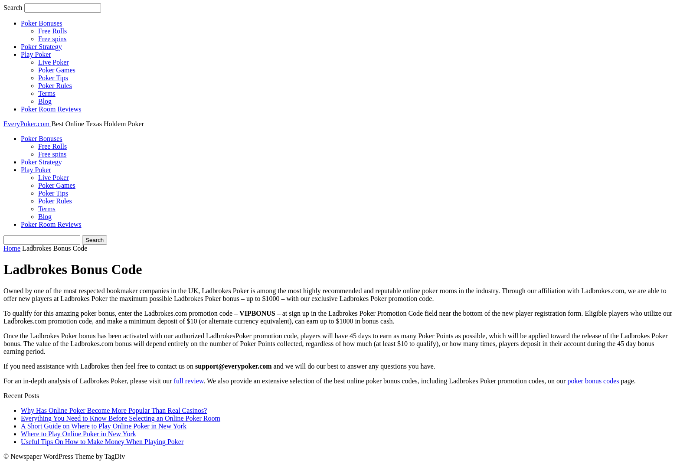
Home (11, 248)
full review (189, 381)
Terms (47, 93)
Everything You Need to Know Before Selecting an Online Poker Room (120, 418)
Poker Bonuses (41, 23)
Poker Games (56, 70)
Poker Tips (53, 78)
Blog (45, 101)
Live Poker (53, 62)
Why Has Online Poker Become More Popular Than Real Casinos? (114, 410)
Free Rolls (52, 31)
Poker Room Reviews (51, 109)
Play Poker (36, 54)
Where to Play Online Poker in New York (78, 434)
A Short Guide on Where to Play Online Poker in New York (103, 426)
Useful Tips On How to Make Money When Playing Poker (102, 441)
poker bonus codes (593, 381)
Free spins (52, 38)
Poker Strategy (41, 46)
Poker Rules (55, 85)
